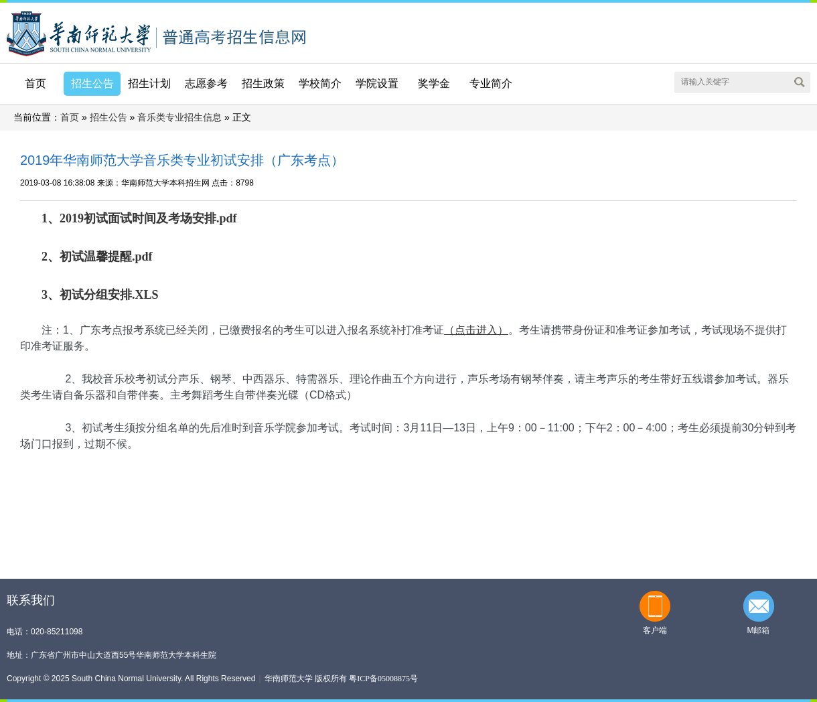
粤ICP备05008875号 (383, 678)
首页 (35, 83)
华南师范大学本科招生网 (79, 32)
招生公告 (108, 118)
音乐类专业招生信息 (179, 118)
